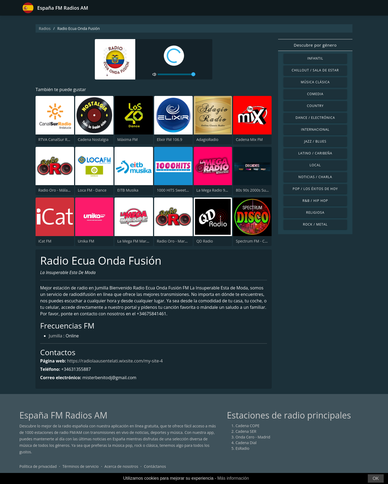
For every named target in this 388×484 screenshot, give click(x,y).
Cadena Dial (246, 442)
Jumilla (55, 336)
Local (315, 165)
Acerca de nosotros (121, 466)
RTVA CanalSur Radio (56, 139)
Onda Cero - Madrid (252, 437)
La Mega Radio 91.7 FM (216, 190)
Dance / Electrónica (315, 117)
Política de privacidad (38, 466)
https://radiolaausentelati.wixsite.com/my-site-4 (115, 361)
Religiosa (315, 212)
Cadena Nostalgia (93, 139)
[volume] (176, 74)
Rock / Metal (315, 224)
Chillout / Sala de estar (315, 70)
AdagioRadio (207, 139)
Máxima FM (127, 139)
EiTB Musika (127, 190)
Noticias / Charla (315, 177)
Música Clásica (315, 82)
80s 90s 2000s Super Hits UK (261, 190)
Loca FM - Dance (92, 190)
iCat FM (44, 241)
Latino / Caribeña (315, 153)
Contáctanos (155, 466)
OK (376, 478)
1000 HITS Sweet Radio (177, 190)
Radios (45, 28)
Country (315, 105)
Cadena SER (245, 431)
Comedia (315, 94)
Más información (233, 478)
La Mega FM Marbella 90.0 (140, 241)
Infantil (315, 58)
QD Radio (204, 241)
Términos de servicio (81, 466)
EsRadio (242, 448)
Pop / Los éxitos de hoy (315, 188)
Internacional (315, 129)
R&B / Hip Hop (315, 200)
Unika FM (86, 241)
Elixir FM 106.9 (169, 139)
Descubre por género (315, 45)
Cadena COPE (247, 425)
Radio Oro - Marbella (175, 241)
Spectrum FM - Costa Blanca (260, 241)
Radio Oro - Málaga (55, 190)
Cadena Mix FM (249, 139)
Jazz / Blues (315, 141)
